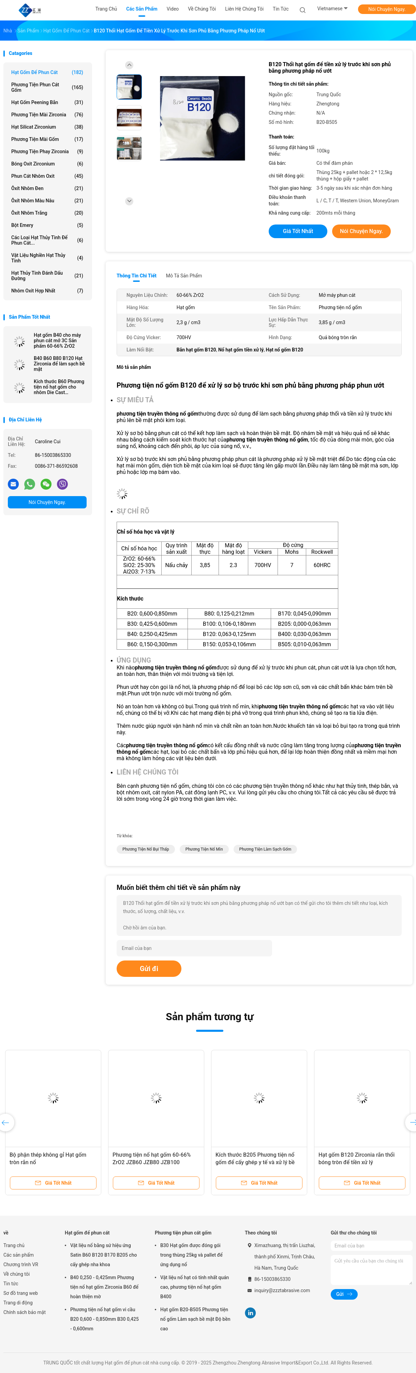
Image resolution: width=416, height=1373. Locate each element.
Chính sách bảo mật (24, 1312)
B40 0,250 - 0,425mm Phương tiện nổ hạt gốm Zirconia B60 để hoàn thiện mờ (104, 1287)
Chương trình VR (20, 1264)
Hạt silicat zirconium (47, 127)
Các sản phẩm (18, 1255)
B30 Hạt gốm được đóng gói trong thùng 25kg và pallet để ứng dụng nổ (191, 1255)
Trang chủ (14, 1245)
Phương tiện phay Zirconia (47, 151)
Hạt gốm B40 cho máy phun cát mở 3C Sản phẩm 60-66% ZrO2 (57, 340)
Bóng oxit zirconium (47, 163)
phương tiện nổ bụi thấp (145, 849)
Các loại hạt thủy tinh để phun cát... (47, 240)
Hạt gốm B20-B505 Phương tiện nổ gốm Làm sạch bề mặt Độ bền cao (195, 1319)
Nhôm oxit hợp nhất (47, 290)
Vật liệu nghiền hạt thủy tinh (47, 257)
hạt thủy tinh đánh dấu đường (47, 275)
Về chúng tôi (16, 1274)
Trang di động (18, 1302)
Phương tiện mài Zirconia (47, 114)
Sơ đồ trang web (20, 1293)
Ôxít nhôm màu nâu (47, 200)
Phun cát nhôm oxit (47, 176)
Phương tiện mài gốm (47, 139)
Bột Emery (47, 225)
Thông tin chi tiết (137, 275)
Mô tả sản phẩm (184, 275)
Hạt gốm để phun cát (47, 72)
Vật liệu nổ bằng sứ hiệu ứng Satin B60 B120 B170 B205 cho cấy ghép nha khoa (103, 1255)
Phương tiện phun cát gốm (47, 87)
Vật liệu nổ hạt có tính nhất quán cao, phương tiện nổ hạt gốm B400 (194, 1287)
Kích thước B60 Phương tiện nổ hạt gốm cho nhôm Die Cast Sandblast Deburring (59, 387)
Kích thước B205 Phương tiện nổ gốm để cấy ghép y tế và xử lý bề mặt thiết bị (255, 1162)
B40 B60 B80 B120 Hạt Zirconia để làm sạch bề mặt (59, 364)
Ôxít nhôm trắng (47, 212)
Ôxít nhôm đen (47, 188)
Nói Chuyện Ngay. (387, 9)
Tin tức (10, 1283)
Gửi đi (149, 969)
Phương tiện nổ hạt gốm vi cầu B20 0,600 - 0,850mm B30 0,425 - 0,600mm (104, 1319)
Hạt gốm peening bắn (47, 102)
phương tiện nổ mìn (204, 849)
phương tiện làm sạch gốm (265, 849)
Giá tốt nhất (298, 231)
